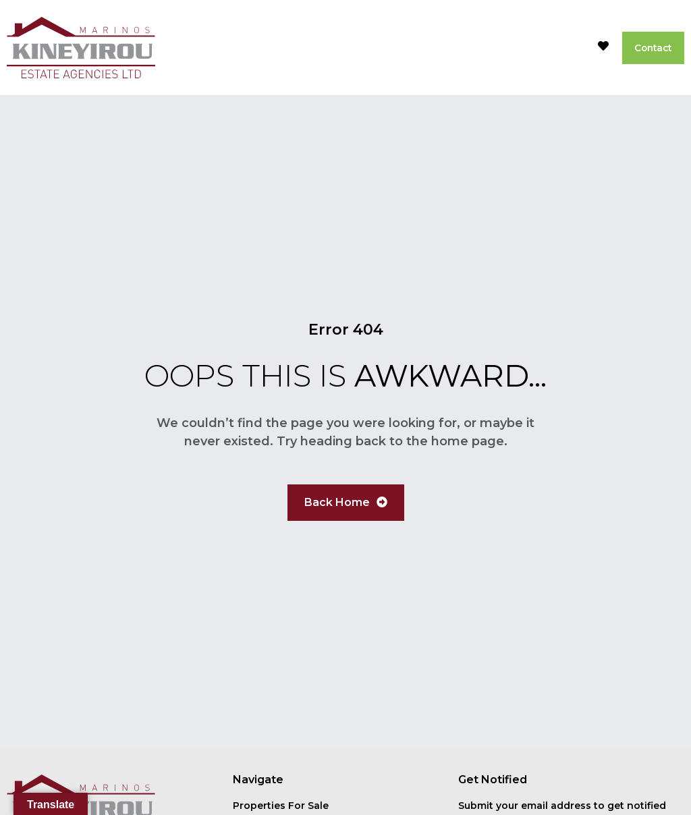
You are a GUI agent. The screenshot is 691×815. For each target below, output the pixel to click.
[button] (567, 48)
